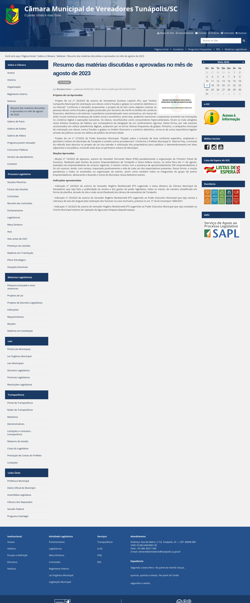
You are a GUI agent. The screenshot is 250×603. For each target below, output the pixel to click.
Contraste (228, 33)
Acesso (11, 528)
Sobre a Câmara (46, 56)
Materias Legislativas (19, 271)
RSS (218, 49)
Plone (113, 594)
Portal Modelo (57, 594)
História (11, 534)
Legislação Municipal (60, 568)
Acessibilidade (186, 33)
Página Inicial (161, 49)
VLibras (215, 33)
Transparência (15, 384)
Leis (9, 333)
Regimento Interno (59, 554)
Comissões (54, 548)
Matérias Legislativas (236, 49)
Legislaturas (55, 534)
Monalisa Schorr (64, 89)
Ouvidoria (178, 49)
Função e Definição (17, 541)
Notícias (61, 56)
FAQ (99, 541)
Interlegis (86, 594)
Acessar (242, 33)
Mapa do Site (167, 33)
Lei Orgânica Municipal (61, 561)
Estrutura (12, 548)
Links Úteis (13, 460)
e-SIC (100, 534)
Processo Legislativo (18, 170)
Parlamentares (57, 528)
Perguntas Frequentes (200, 49)
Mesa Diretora (56, 541)
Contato (202, 33)
